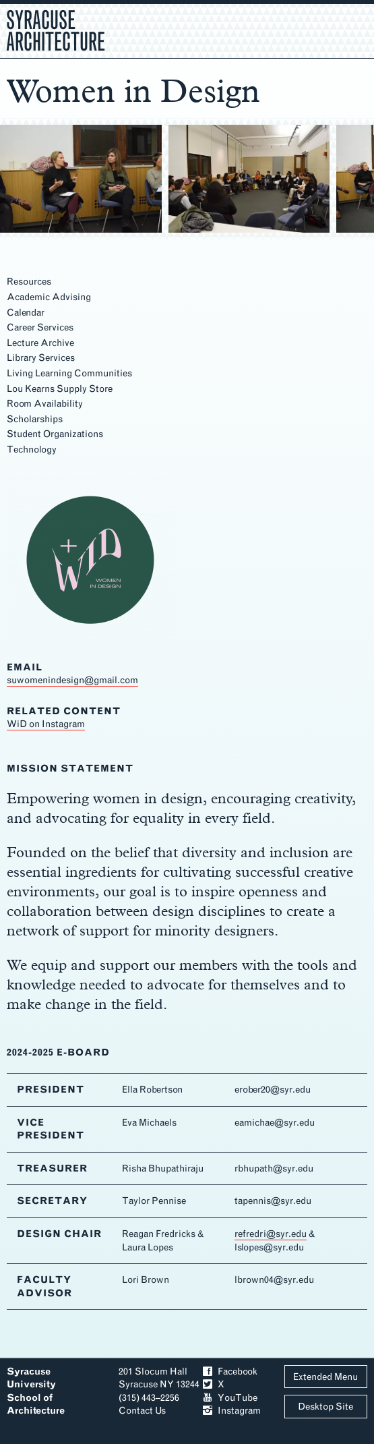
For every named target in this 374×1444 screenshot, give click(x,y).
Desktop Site (325, 1406)
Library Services (41, 358)
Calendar (25, 312)
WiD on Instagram (46, 724)
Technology (32, 449)
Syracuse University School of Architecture (36, 1391)
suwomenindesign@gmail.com (72, 680)
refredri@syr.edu (271, 1234)
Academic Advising (49, 297)
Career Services (40, 327)
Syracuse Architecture (55, 29)
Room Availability (45, 403)
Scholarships (35, 419)
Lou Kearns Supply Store (60, 389)
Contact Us (142, 1410)
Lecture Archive (40, 343)
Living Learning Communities (69, 373)
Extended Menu (325, 1377)
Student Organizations (55, 434)
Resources (29, 281)
